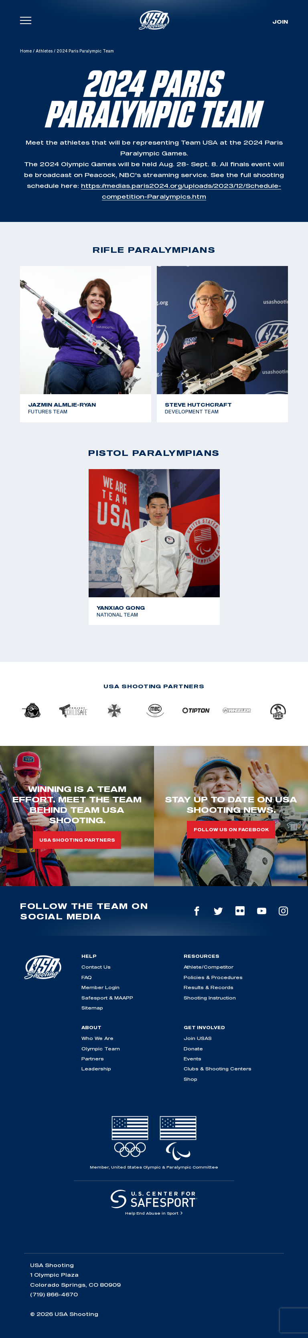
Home (26, 50)
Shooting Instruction (210, 997)
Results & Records (208, 987)
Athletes (44, 50)
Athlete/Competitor (208, 966)
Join (280, 21)
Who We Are (97, 1038)
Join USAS (198, 1038)
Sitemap (92, 1007)
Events (192, 1058)
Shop (190, 1079)
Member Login (100, 987)
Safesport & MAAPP (107, 997)
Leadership (96, 1068)
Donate (193, 1048)
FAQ (86, 977)
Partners (92, 1058)
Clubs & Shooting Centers (217, 1068)
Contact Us (96, 966)
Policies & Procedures (213, 977)
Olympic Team (100, 1048)
